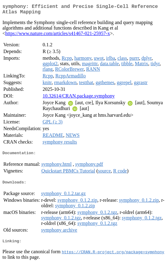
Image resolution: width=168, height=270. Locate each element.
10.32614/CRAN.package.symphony (78, 98)
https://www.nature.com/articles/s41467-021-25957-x (57, 35)
